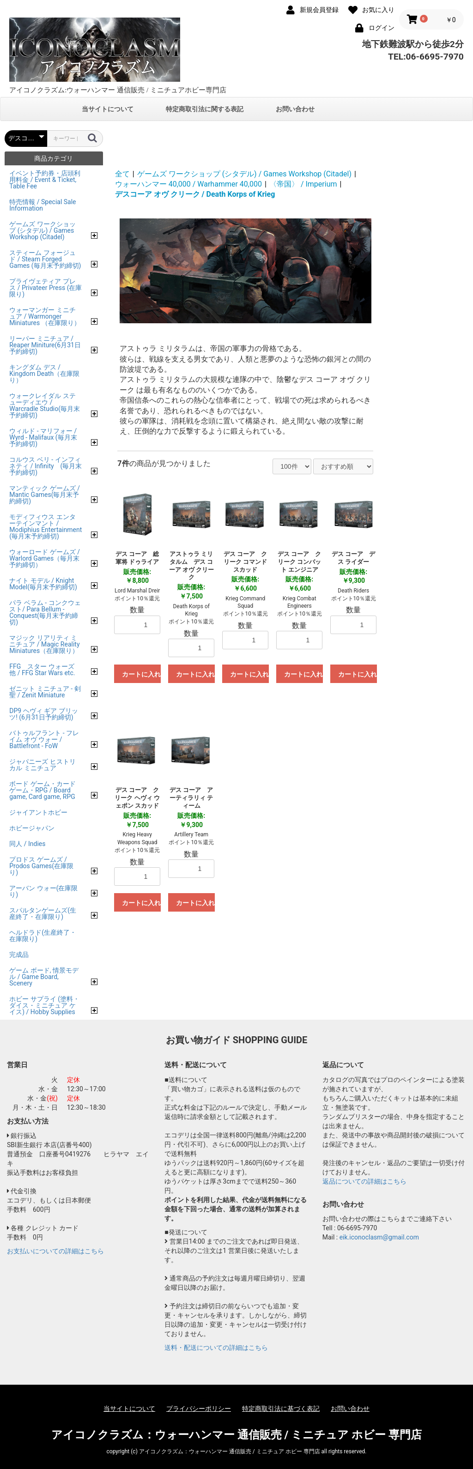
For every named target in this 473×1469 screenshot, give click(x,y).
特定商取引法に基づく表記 (281, 1408)
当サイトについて (107, 109)
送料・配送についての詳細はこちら (216, 1347)
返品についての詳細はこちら (364, 1181)
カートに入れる (141, 674)
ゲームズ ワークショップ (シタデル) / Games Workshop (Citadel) (244, 173)
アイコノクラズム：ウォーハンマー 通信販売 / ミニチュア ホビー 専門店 (236, 1434)
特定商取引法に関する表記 (204, 109)
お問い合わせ (295, 109)
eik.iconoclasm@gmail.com (379, 1237)
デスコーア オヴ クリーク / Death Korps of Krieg (195, 194)
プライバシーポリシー (198, 1408)
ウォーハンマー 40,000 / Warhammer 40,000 (188, 184)
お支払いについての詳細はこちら (55, 1251)
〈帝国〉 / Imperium (303, 184)
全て (122, 173)
